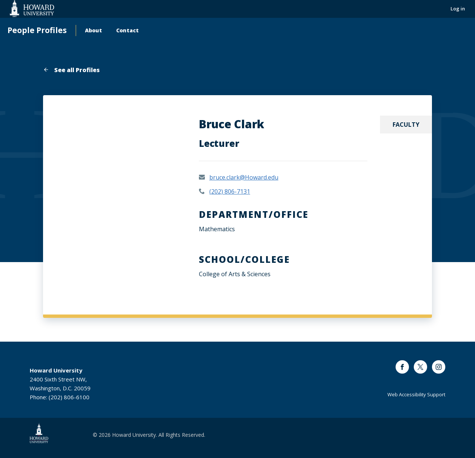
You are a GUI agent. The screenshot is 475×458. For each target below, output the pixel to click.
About (93, 30)
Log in (458, 8)
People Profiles (37, 30)
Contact (127, 30)
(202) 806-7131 (229, 191)
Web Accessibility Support (416, 394)
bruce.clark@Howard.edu (243, 177)
